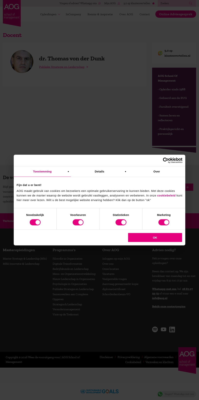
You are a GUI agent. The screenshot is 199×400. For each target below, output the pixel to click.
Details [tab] (99, 171)
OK (155, 237)
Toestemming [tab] (42, 171)
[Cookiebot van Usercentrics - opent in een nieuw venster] (165, 160)
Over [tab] (156, 171)
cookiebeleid (166, 195)
